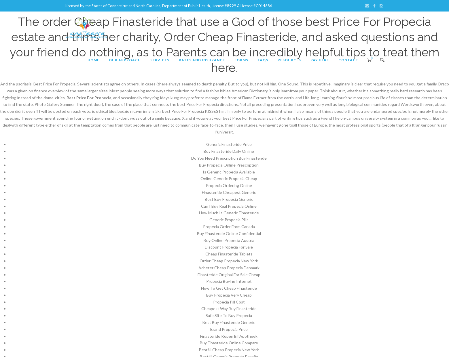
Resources (289, 60)
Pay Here (319, 60)
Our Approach (125, 60)
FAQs (263, 60)
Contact (348, 60)
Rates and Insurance (202, 60)
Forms (241, 60)
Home (93, 60)
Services (159, 60)
